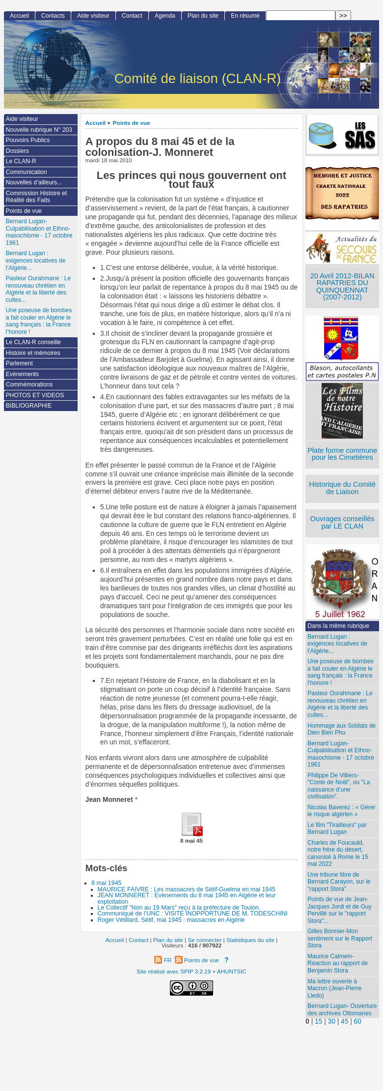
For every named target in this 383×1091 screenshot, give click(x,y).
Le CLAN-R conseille (33, 342)
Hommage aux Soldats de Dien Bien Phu (341, 729)
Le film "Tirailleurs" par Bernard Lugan (336, 829)
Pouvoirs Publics (28, 140)
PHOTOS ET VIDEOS (35, 395)
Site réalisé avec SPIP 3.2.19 (174, 971)
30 (331, 1021)
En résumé (245, 15)
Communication (26, 172)
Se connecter (204, 940)
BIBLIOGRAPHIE (29, 405)
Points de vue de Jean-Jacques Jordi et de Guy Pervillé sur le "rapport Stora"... (339, 910)
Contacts (53, 15)
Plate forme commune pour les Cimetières (342, 454)
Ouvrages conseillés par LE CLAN (342, 522)
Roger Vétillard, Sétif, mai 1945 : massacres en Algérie (171, 919)
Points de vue (131, 122)
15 (318, 1021)
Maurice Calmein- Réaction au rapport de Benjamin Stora (337, 963)
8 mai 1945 (106, 883)
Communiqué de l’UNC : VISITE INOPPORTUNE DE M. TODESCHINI (193, 913)
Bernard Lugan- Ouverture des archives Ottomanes (342, 1010)
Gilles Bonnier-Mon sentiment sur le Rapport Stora (339, 938)
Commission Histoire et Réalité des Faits (36, 197)
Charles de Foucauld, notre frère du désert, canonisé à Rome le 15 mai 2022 (337, 853)
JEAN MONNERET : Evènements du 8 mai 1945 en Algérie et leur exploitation (187, 898)
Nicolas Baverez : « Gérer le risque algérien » (341, 811)
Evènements (22, 374)
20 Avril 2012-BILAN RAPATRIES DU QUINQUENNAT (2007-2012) (342, 286)
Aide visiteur (93, 15)
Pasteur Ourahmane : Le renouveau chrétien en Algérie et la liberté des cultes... (339, 704)
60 (357, 1021)
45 (344, 1021)
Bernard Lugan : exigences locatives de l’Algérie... (337, 643)
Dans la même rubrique (338, 625)
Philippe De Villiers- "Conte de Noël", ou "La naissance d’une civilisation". (338, 786)
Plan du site (203, 15)
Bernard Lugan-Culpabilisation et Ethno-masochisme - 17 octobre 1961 (340, 754)
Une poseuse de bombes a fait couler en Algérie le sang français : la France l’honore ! (340, 672)
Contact (132, 15)
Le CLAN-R (21, 161)
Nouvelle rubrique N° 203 (39, 129)
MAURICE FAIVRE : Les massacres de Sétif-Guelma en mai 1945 (186, 889)
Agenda (165, 15)
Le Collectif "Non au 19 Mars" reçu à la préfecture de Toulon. (179, 907)
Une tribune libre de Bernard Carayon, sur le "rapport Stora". (338, 881)
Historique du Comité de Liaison (342, 488)
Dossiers (17, 150)
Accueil (95, 122)
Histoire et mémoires (33, 353)
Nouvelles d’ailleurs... (34, 182)
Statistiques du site (250, 940)
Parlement (19, 363)
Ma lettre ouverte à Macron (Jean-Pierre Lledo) (334, 988)
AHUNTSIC (231, 971)
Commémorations (29, 384)
